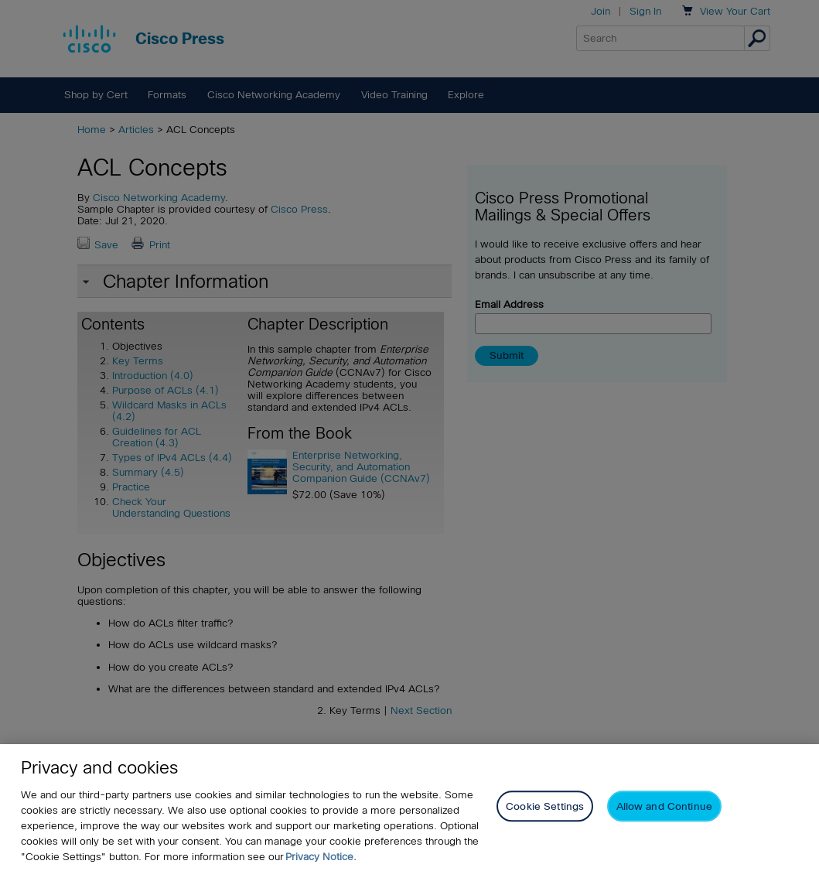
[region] (409, 807)
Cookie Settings (545, 806)
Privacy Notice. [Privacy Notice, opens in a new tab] (321, 856)
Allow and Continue (664, 806)
